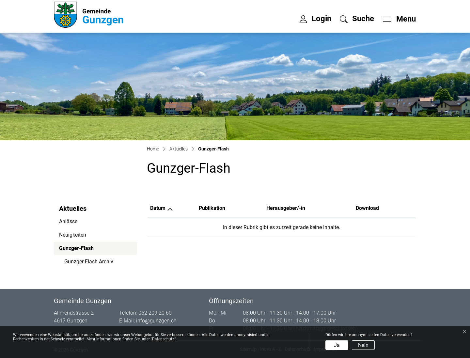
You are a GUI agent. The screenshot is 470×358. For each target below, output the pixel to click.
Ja (337, 345)
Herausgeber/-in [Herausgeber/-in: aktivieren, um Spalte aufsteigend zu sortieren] (285, 208)
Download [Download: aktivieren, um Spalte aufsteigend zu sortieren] (367, 208)
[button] (357, 18)
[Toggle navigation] (397, 17)
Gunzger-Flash (77, 250)
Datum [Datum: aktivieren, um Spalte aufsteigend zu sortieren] (157, 208)
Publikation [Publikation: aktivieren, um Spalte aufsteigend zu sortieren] (212, 208)
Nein (363, 345)
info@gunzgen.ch (156, 321)
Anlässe (68, 221)
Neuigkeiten (72, 235)
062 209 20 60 (155, 313)
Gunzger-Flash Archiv (88, 261)
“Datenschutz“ (163, 339)
